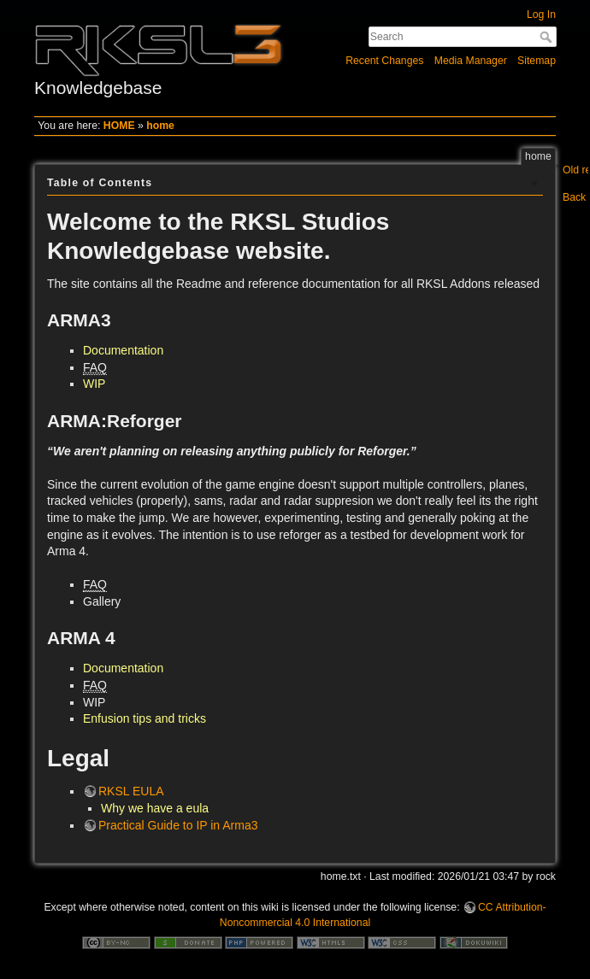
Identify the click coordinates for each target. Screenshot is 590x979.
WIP (94, 383)
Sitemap (536, 61)
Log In (541, 15)
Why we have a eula (155, 808)
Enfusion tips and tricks (144, 718)
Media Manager (470, 61)
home (160, 126)
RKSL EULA (131, 791)
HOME (119, 126)
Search (548, 37)
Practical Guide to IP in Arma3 (178, 825)
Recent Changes (384, 61)
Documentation (123, 350)
